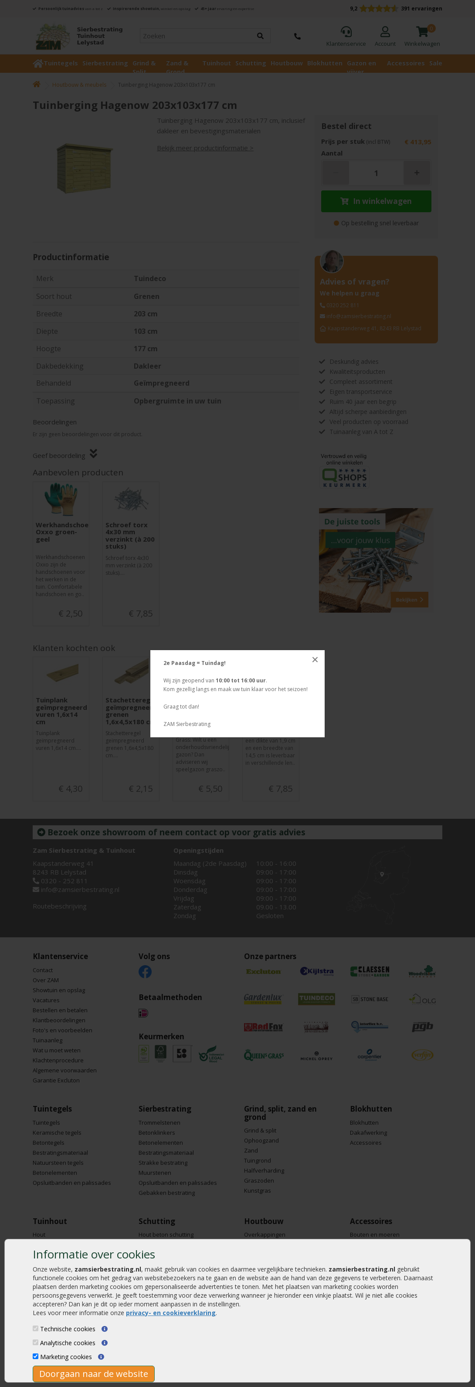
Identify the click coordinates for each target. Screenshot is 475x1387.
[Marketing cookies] (35, 1356)
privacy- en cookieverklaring (171, 1313)
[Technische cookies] (35, 1328)
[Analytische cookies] (35, 1342)
